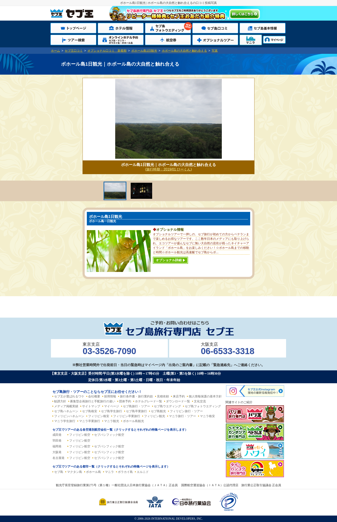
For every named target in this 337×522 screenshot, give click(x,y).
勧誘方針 (60, 401)
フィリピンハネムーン (69, 416)
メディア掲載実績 (66, 406)
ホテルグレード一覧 (148, 401)
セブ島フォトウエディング (203, 406)
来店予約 (179, 396)
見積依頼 (163, 396)
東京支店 (109, 349)
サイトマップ (91, 406)
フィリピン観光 (154, 416)
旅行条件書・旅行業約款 (136, 396)
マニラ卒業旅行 (89, 421)
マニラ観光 (111, 421)
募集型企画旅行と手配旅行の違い (92, 401)
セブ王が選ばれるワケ (69, 396)
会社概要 (94, 396)
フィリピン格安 (98, 416)
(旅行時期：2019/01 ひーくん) (168, 169)
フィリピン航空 (79, 434)
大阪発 (56, 452)
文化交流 (200, 401)
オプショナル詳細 (169, 260)
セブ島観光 (158, 411)
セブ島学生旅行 (111, 411)
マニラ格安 (207, 416)
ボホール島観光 (133, 421)
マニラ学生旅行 (64, 421)
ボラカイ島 (125, 472)
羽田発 (56, 440)
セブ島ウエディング (167, 406)
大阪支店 (227, 349)
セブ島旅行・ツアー (136, 406)
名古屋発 (58, 458)
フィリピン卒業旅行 (126, 416)
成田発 (56, 434)
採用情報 (110, 396)
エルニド (143, 472)
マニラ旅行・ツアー (182, 416)
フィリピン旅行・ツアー (186, 411)
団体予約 (125, 401)
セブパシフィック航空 (109, 434)
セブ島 (58, 472)
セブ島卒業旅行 (136, 411)
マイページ (111, 406)
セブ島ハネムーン (66, 411)
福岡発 (56, 446)
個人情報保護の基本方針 (205, 396)
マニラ (109, 472)
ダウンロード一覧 (178, 401)
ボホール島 (93, 472)
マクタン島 (74, 472)
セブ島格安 (89, 411)
